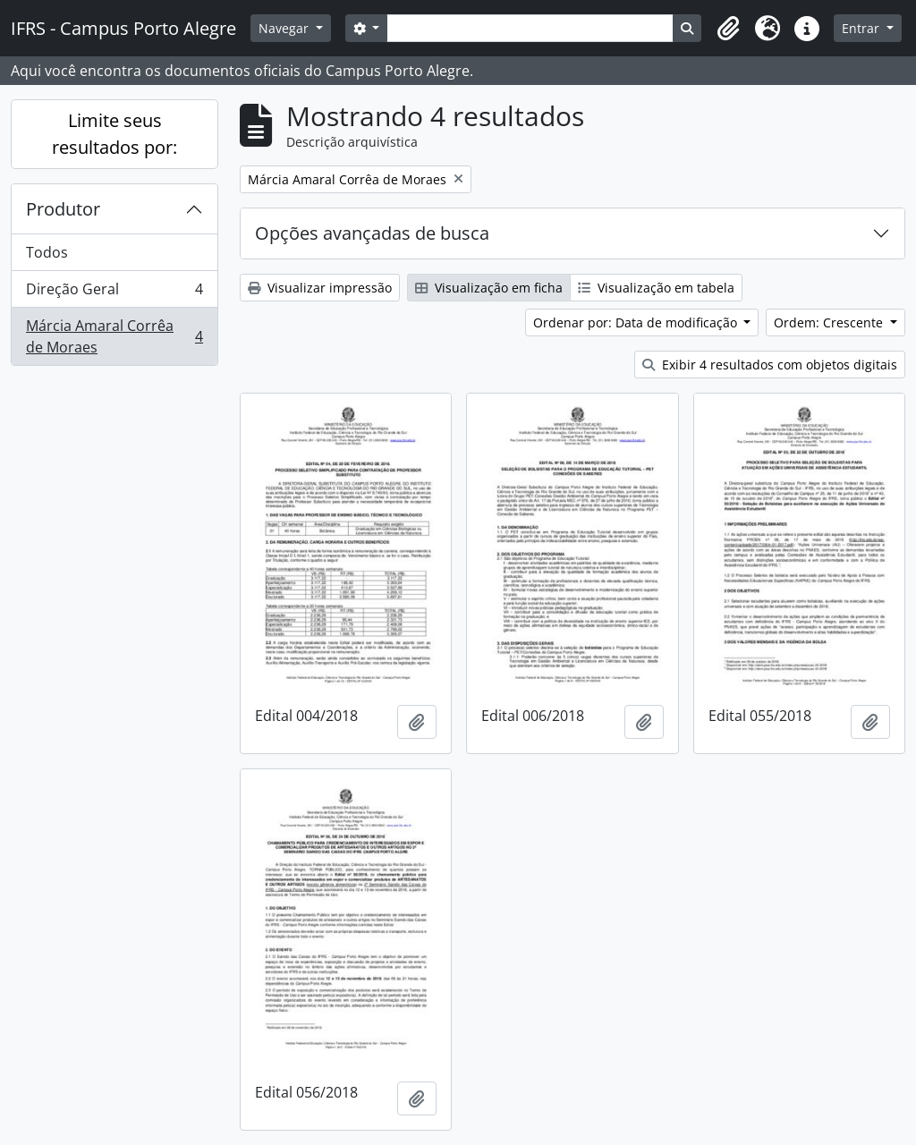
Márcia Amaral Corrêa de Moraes (114, 336)
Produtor (63, 209)
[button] (728, 28)
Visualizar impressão (320, 287)
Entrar (862, 28)
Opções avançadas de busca (372, 233)
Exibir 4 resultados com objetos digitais (769, 364)
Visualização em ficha (489, 287)
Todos (47, 252)
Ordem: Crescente (830, 322)
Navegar (285, 28)
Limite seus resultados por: (114, 133)
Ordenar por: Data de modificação (637, 322)
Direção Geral (114, 293)
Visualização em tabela (656, 287)
